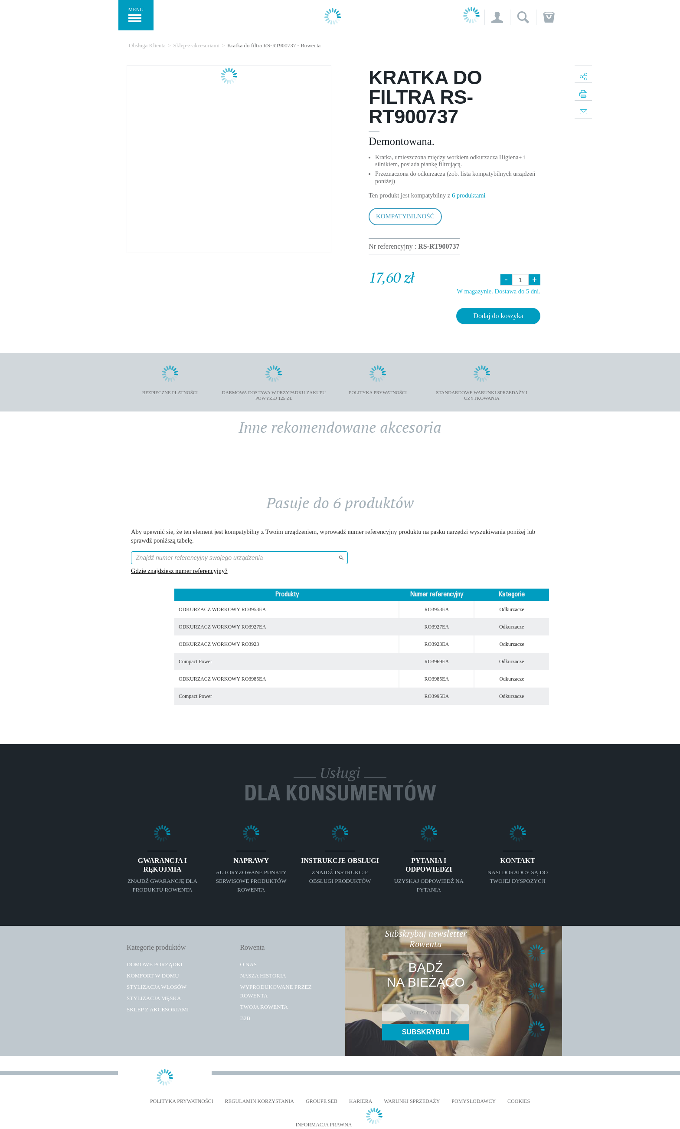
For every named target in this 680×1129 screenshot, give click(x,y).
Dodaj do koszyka (498, 315)
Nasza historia (263, 975)
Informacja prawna (323, 1125)
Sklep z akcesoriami (158, 1009)
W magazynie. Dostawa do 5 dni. (498, 291)
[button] (497, 17)
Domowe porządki (155, 964)
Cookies (518, 1101)
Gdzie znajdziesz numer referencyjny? (179, 570)
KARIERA (360, 1101)
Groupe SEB (321, 1101)
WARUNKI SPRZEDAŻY (412, 1101)
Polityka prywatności (181, 1101)
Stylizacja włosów (156, 987)
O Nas (248, 964)
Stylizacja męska (154, 998)
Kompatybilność (405, 216)
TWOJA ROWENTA (264, 1007)
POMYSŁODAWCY (473, 1101)
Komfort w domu (153, 975)
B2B (245, 1018)
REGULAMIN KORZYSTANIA (259, 1101)
